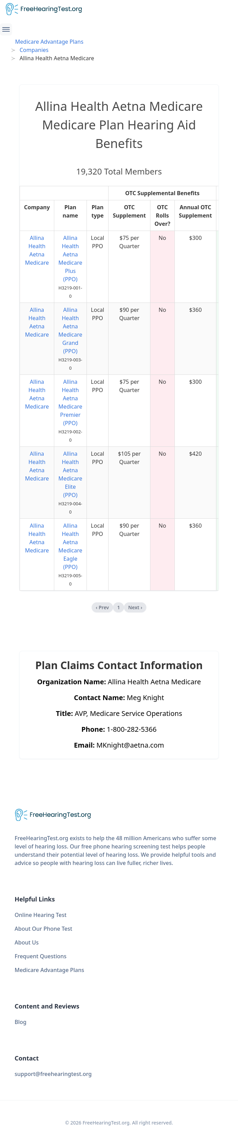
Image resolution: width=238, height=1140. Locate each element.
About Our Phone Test (43, 928)
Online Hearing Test (41, 915)
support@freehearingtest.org (53, 1074)
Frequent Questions (41, 956)
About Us (27, 942)
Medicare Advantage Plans (49, 41)
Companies (34, 50)
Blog (20, 1022)
